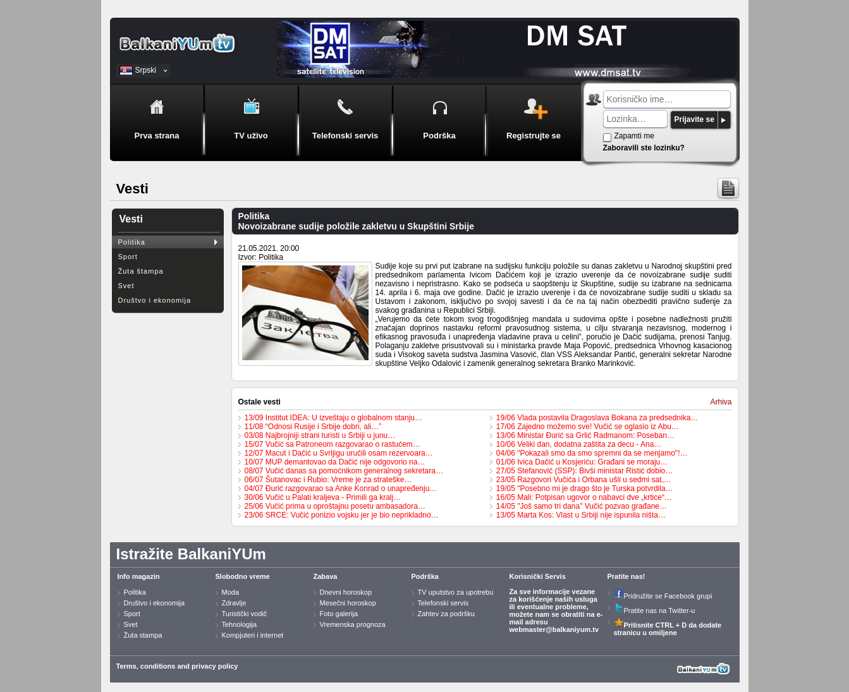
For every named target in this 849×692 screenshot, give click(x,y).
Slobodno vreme (243, 576)
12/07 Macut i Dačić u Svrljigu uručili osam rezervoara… (339, 453)
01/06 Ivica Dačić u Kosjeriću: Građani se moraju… (582, 462)
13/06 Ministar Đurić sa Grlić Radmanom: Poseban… (585, 435)
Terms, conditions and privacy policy (177, 666)
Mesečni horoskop (348, 603)
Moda (231, 592)
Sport (128, 256)
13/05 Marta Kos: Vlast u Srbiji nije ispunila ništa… (581, 515)
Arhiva (720, 402)
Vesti (131, 219)
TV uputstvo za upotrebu (456, 592)
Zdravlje (234, 603)
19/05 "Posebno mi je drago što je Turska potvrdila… (584, 488)
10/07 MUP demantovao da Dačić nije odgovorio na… (335, 462)
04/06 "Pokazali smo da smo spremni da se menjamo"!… (592, 453)
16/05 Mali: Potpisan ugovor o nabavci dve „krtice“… (584, 497)
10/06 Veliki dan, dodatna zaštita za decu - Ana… (579, 444)
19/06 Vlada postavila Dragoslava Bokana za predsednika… (597, 417)
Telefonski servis (443, 603)
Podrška (425, 576)
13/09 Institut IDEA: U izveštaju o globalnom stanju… (333, 417)
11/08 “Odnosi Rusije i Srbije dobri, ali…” (313, 426)
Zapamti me (634, 135)
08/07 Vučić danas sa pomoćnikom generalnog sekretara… (344, 470)
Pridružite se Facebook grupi (663, 596)
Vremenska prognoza (353, 624)
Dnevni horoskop (346, 592)
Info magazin (139, 576)
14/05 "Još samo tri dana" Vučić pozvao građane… (581, 506)
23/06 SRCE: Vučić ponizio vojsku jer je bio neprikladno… (342, 515)
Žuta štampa (141, 271)
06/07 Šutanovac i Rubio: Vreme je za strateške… (328, 479)
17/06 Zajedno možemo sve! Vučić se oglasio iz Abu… (587, 426)
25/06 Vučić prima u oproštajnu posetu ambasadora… (335, 506)
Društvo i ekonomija (155, 300)
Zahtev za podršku (446, 613)
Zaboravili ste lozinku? (644, 147)
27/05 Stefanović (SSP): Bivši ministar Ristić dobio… (584, 470)
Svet (126, 285)
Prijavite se (694, 119)
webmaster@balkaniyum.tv (554, 629)
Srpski (145, 70)
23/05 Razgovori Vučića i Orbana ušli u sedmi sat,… (583, 479)
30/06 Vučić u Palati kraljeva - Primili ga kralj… (323, 497)
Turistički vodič (244, 613)
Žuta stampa (143, 635)
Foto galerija (339, 613)
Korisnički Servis (538, 576)
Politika (131, 242)
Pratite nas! (626, 576)
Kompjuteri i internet (253, 635)
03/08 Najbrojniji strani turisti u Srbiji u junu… (320, 435)
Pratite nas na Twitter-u (654, 610)
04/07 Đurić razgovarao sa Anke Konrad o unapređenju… (341, 488)
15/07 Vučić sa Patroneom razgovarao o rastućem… (332, 444)
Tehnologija (239, 624)
